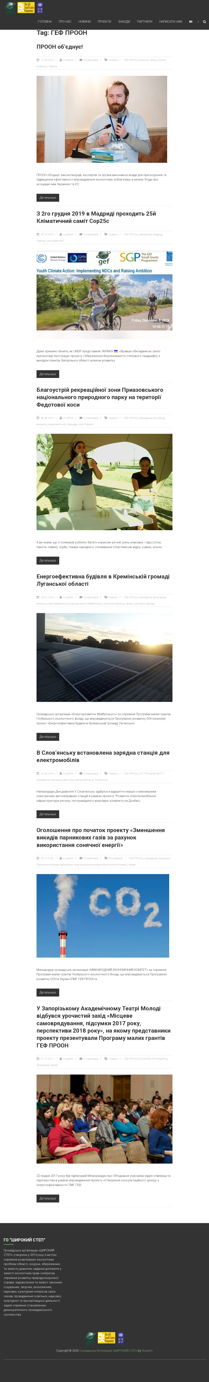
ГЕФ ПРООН (131, 60)
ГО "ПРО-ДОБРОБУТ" (151, 773)
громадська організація (152, 597)
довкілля (68, 780)
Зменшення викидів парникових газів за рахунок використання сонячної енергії (82, 864)
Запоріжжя (145, 234)
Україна (52, 66)
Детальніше (48, 197)
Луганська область (113, 603)
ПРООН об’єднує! (60, 46)
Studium (147, 1350)
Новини (85, 22)
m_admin (68, 60)
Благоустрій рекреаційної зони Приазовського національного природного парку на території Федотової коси (100, 397)
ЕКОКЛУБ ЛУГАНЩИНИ (153, 1058)
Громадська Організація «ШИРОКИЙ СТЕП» (108, 1350)
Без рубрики (116, 858)
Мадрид (157, 234)
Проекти (104, 22)
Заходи (124, 22)
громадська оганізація (151, 418)
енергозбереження (57, 603)
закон (153, 60)
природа (72, 424)
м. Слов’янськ (100, 780)
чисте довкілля (55, 240)
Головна (45, 22)
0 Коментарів (90, 60)
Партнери (144, 22)
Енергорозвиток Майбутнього (85, 603)
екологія (143, 60)
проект (129, 603)
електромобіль (82, 780)
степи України (85, 424)
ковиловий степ (57, 424)
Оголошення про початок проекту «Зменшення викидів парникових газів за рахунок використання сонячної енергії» (101, 837)
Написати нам (170, 22)
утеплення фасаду (144, 603)
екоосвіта (42, 424)
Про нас (65, 22)
